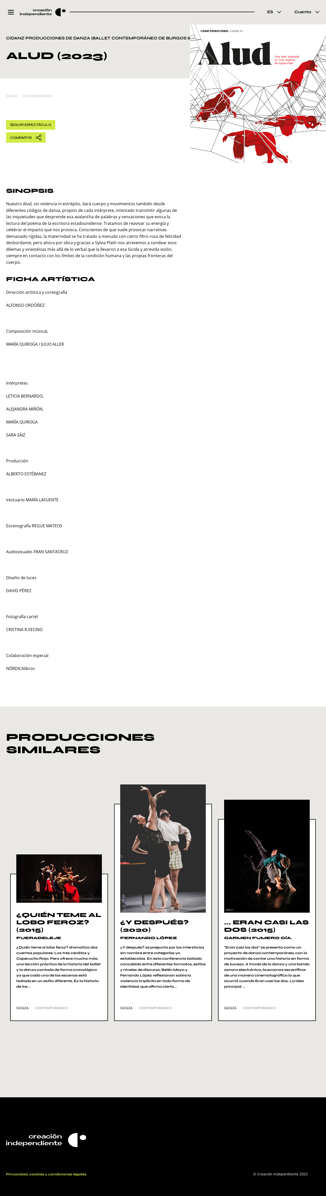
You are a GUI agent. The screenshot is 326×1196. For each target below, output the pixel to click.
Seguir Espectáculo (30, 125)
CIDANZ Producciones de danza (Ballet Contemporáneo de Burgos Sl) (100, 38)
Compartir (26, 138)
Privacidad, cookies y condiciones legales (46, 1174)
